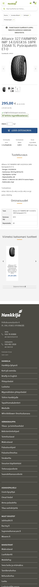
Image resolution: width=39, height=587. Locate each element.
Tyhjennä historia (19, 286)
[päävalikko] (4, 3)
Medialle (6, 408)
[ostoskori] (35, 3)
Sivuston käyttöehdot (11, 463)
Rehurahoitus (8, 575)
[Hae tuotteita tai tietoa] (19, 9)
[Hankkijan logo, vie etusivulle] (13, 3)
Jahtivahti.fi (7, 520)
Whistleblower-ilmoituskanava (16, 413)
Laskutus (6, 386)
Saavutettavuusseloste (12, 474)
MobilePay (6, 559)
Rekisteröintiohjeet (10, 431)
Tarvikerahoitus (9, 570)
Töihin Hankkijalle (10, 397)
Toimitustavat (8, 436)
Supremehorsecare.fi (11, 531)
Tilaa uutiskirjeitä (10, 508)
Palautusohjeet (8, 447)
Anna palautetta (9, 502)
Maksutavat (7, 442)
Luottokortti (7, 554)
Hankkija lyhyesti (9, 365)
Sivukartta (6, 458)
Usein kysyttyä (8, 491)
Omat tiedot (7, 497)
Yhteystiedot (7, 381)
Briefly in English (9, 376)
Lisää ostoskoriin (19, 130)
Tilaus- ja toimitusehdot (13, 425)
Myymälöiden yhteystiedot (14, 392)
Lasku (4, 581)
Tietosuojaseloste (9, 468)
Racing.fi (6, 525)
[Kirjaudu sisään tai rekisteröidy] (30, 3)
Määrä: (4, 124)
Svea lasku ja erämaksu (12, 565)
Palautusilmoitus (9, 452)
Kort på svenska (9, 370)
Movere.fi (6, 536)
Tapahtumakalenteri (11, 402)
